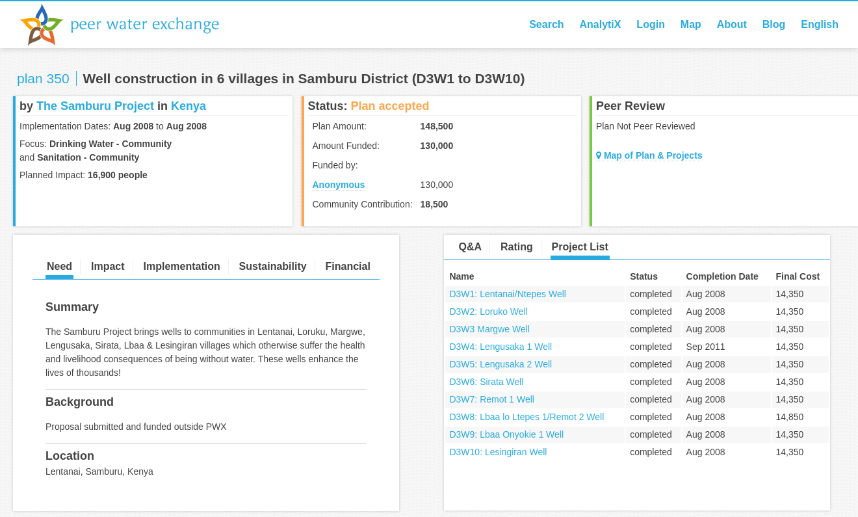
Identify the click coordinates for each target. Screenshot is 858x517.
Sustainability (273, 266)
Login (650, 24)
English (819, 24)
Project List (580, 246)
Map (691, 24)
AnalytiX (600, 24)
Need (59, 266)
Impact (108, 266)
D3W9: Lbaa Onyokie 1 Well (506, 434)
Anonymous (339, 184)
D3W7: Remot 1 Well (491, 399)
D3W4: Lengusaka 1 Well (500, 346)
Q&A (470, 246)
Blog (774, 24)
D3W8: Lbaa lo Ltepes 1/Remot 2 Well (526, 417)
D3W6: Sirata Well (486, 382)
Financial (348, 266)
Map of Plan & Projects (649, 155)
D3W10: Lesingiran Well (498, 452)
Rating (516, 246)
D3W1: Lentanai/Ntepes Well (507, 294)
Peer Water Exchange (130, 24)
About (732, 24)
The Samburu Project (95, 106)
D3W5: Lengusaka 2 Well (500, 364)
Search (546, 24)
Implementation (181, 266)
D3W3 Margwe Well (489, 329)
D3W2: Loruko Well (488, 311)
